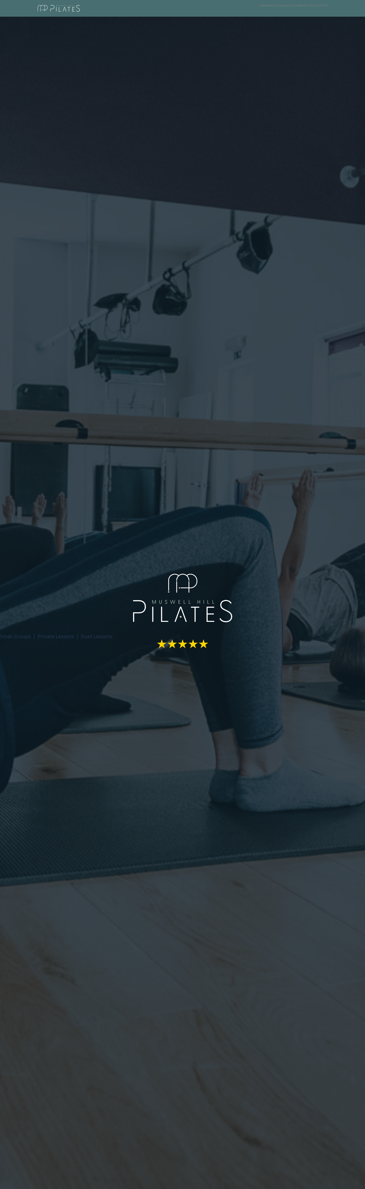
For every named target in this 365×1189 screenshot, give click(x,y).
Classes (263, 5)
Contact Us (322, 5)
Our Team (310, 5)
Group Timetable (293, 5)
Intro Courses (275, 5)
